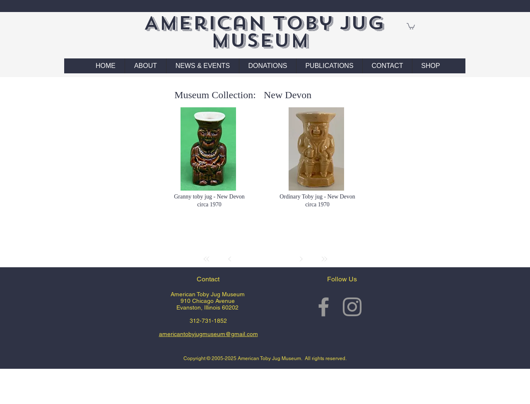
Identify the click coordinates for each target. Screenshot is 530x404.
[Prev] (230, 259)
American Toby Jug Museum (264, 31)
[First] (206, 259)
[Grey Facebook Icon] (323, 306)
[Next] (301, 259)
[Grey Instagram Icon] (352, 306)
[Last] (324, 259)
